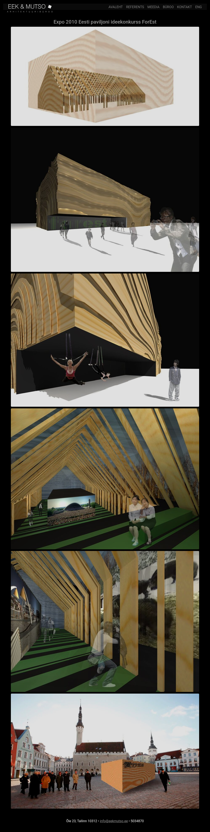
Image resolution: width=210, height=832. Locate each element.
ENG (198, 7)
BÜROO (168, 7)
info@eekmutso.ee (114, 821)
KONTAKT (184, 7)
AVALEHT (116, 7)
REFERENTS (135, 7)
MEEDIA (153, 7)
